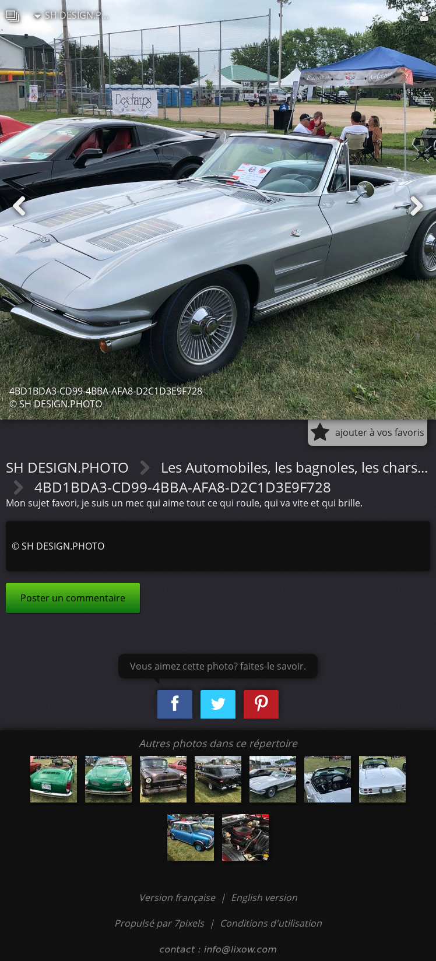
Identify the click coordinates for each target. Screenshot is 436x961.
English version (264, 897)
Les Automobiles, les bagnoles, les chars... (294, 467)
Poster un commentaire (72, 598)
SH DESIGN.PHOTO (75, 15)
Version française (178, 897)
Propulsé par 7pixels (159, 923)
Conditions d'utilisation (271, 923)
